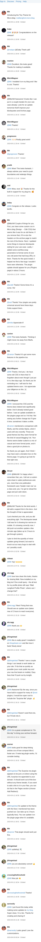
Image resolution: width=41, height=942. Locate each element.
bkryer (9, 471)
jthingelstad (12, 637)
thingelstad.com (16, 643)
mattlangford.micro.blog (25, 18)
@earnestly (11, 930)
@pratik (10, 285)
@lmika (10, 323)
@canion (10, 354)
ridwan (10, 558)
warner (10, 744)
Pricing (18, 1)
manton (10, 61)
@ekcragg (11, 605)
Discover (10, 1)
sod (8, 185)
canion (10, 334)
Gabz (9, 29)
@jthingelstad (12, 660)
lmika (9, 203)
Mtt (8, 12)
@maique (11, 50)
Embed (22, 22)
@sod (9, 302)
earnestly (11, 904)
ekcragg (10, 573)
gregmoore (11, 136)
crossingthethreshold (16, 875)
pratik (9, 165)
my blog (30, 910)
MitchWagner (12, 78)
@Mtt (9, 32)
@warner (10, 832)
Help (25, 1)
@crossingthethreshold (16, 893)
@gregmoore (12, 154)
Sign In (2, 1)
